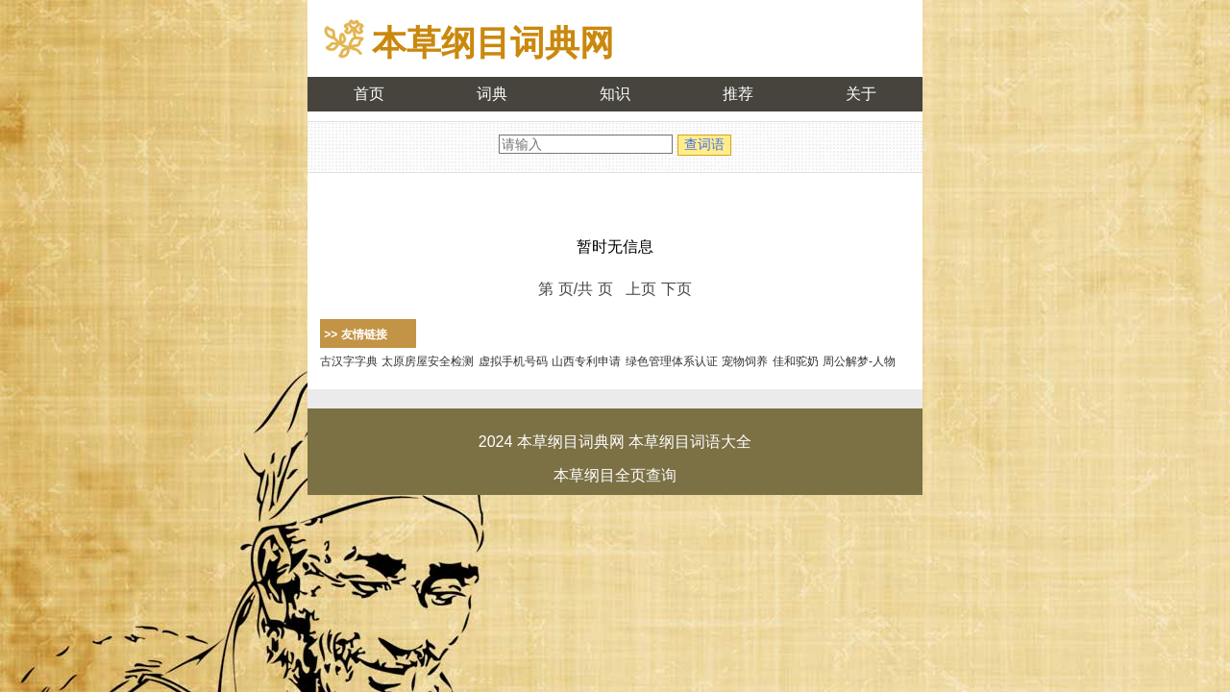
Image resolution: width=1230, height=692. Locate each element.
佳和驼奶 (796, 361)
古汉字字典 (349, 361)
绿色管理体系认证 (672, 361)
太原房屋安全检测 (427, 361)
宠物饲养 (745, 361)
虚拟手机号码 (513, 361)
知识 (615, 94)
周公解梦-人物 (859, 361)
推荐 (738, 94)
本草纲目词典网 (493, 42)
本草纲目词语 (674, 441)
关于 (861, 94)
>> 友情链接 (355, 334)
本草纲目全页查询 (615, 475)
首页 (369, 94)
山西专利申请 (586, 361)
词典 (492, 94)
